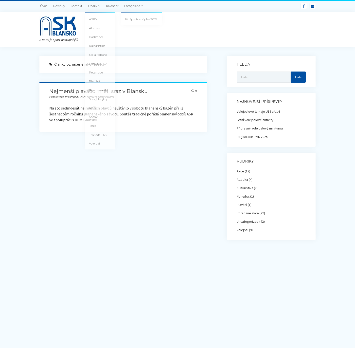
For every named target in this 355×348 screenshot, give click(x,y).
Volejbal (242, 230)
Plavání (242, 204)
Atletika (242, 179)
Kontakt (76, 6)
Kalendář (112, 6)
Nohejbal (243, 196)
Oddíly (92, 6)
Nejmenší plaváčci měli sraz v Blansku (98, 91)
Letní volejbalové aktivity (255, 120)
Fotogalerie (132, 6)
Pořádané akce (248, 213)
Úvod (44, 6)
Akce (240, 171)
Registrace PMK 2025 (252, 136)
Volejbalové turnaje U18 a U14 (258, 111)
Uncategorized (248, 221)
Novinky (59, 6)
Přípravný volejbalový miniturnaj (260, 128)
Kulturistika (245, 188)
